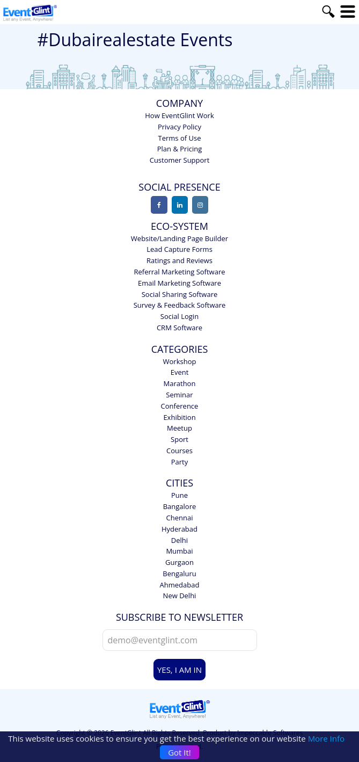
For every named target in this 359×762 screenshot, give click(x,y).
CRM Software (179, 327)
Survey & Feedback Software (180, 305)
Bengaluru (179, 573)
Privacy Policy (179, 127)
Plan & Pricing (179, 149)
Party (179, 462)
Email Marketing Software (179, 283)
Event (180, 372)
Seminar (179, 395)
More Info (326, 738)
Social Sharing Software (180, 294)
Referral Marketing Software (179, 272)
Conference (180, 406)
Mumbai (179, 551)
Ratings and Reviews (179, 260)
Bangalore (179, 506)
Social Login (179, 316)
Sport (179, 439)
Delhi (179, 540)
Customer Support (180, 160)
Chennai (179, 517)
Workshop (179, 361)
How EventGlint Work (179, 115)
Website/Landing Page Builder (179, 238)
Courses (179, 450)
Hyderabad (179, 529)
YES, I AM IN (179, 669)
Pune (179, 495)
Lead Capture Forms (179, 249)
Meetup (179, 428)
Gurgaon (179, 562)
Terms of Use (179, 138)
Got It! (179, 752)
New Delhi (179, 595)
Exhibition (179, 417)
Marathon (180, 383)
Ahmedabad (180, 585)
